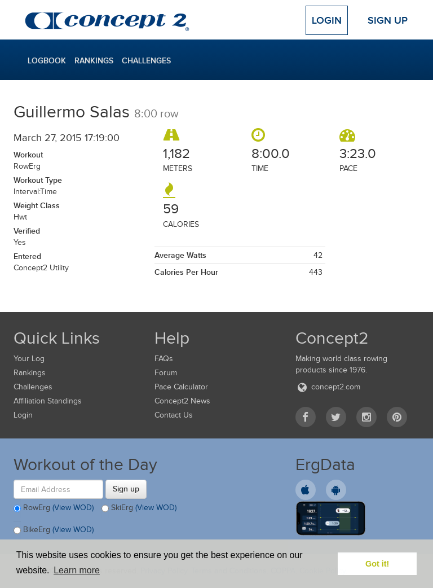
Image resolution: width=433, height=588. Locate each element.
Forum (165, 372)
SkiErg (138, 508)
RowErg (54, 508)
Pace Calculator (181, 387)
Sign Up (388, 20)
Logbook (47, 60)
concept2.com (327, 387)
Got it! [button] (377, 563)
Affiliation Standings (48, 401)
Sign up (126, 488)
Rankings (93, 60)
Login (327, 20)
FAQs (163, 358)
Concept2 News (182, 401)
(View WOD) (73, 508)
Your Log (29, 358)
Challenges (146, 60)
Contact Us (173, 415)
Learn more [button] (77, 570)
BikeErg (54, 530)
